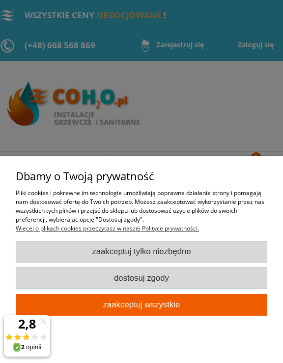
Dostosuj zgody (141, 278)
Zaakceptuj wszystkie (141, 304)
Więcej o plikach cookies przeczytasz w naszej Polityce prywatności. (107, 228)
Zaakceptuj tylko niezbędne (141, 251)
